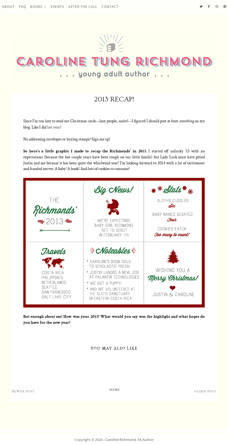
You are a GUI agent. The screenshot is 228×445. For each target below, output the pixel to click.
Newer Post (23, 391)
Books (36, 6)
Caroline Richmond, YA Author (129, 439)
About (8, 6)
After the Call (83, 6)
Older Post (205, 391)
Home (114, 390)
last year (53, 127)
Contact (110, 6)
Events (57, 6)
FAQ (22, 6)
